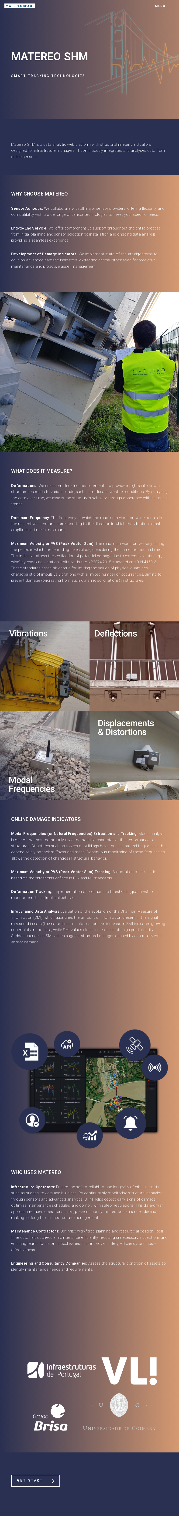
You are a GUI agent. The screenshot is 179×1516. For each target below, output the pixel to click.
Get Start (30, 1480)
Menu (160, 6)
